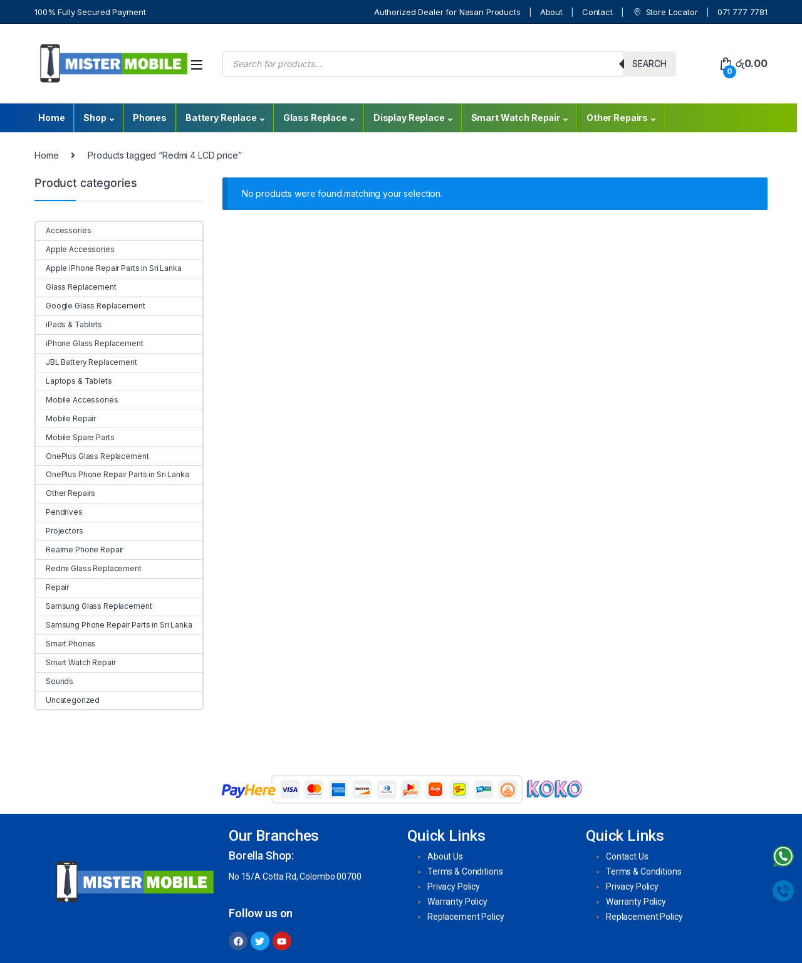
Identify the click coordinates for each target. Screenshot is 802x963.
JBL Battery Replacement (86, 362)
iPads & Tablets (69, 324)
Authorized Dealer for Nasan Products (447, 12)
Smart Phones (66, 643)
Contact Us (627, 856)
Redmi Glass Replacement (89, 568)
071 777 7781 (742, 12)
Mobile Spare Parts (75, 437)
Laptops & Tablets (74, 381)
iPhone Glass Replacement (89, 343)
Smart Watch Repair (515, 117)
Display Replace (409, 117)
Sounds (54, 681)
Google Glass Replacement (90, 305)
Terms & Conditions (465, 871)
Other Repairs (617, 117)
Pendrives (59, 512)
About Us (445, 856)
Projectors (59, 530)
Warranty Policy (457, 902)
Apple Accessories (75, 249)
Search (649, 63)
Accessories (63, 230)
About (551, 12)
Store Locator (665, 12)
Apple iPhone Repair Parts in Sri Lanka (109, 268)
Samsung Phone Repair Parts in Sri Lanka (114, 624)
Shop (94, 117)
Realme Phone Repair (79, 549)
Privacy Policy (453, 886)
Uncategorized (68, 700)
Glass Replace (315, 117)
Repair (52, 587)
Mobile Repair (66, 418)
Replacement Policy (465, 917)
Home (51, 117)
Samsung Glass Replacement (94, 606)
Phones (150, 117)
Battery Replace (221, 117)
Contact (597, 12)
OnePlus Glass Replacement (92, 456)
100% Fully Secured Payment (89, 12)
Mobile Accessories (77, 399)
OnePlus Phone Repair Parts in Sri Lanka (112, 474)
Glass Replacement (76, 287)
